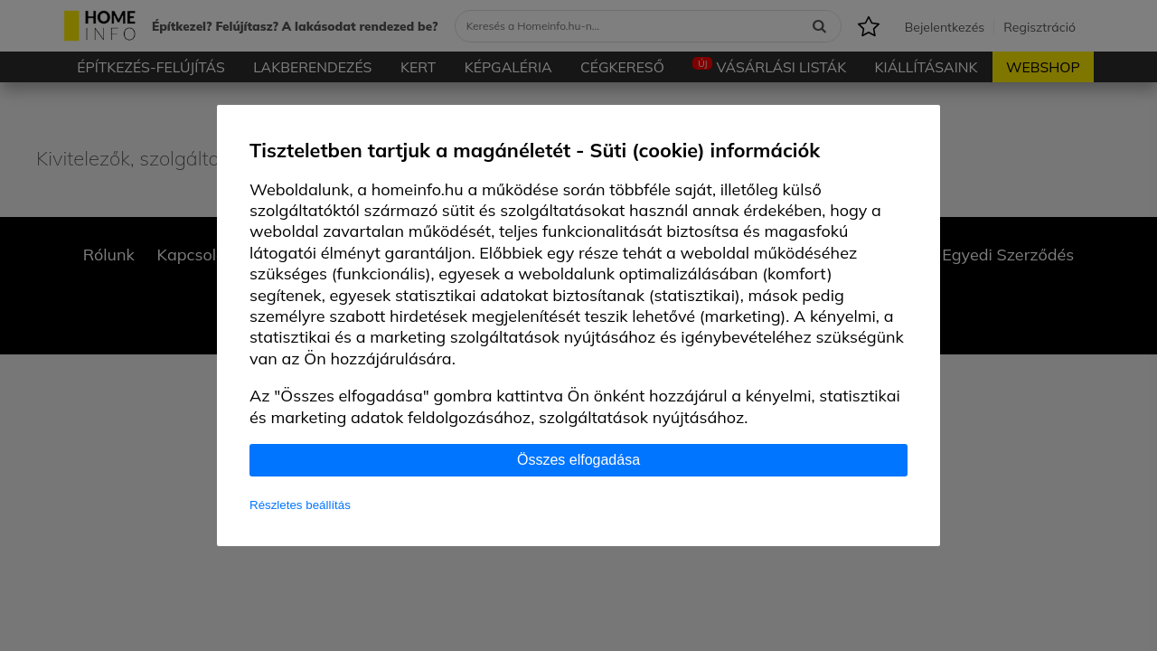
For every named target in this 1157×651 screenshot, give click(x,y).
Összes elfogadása (578, 459)
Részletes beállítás (300, 505)
